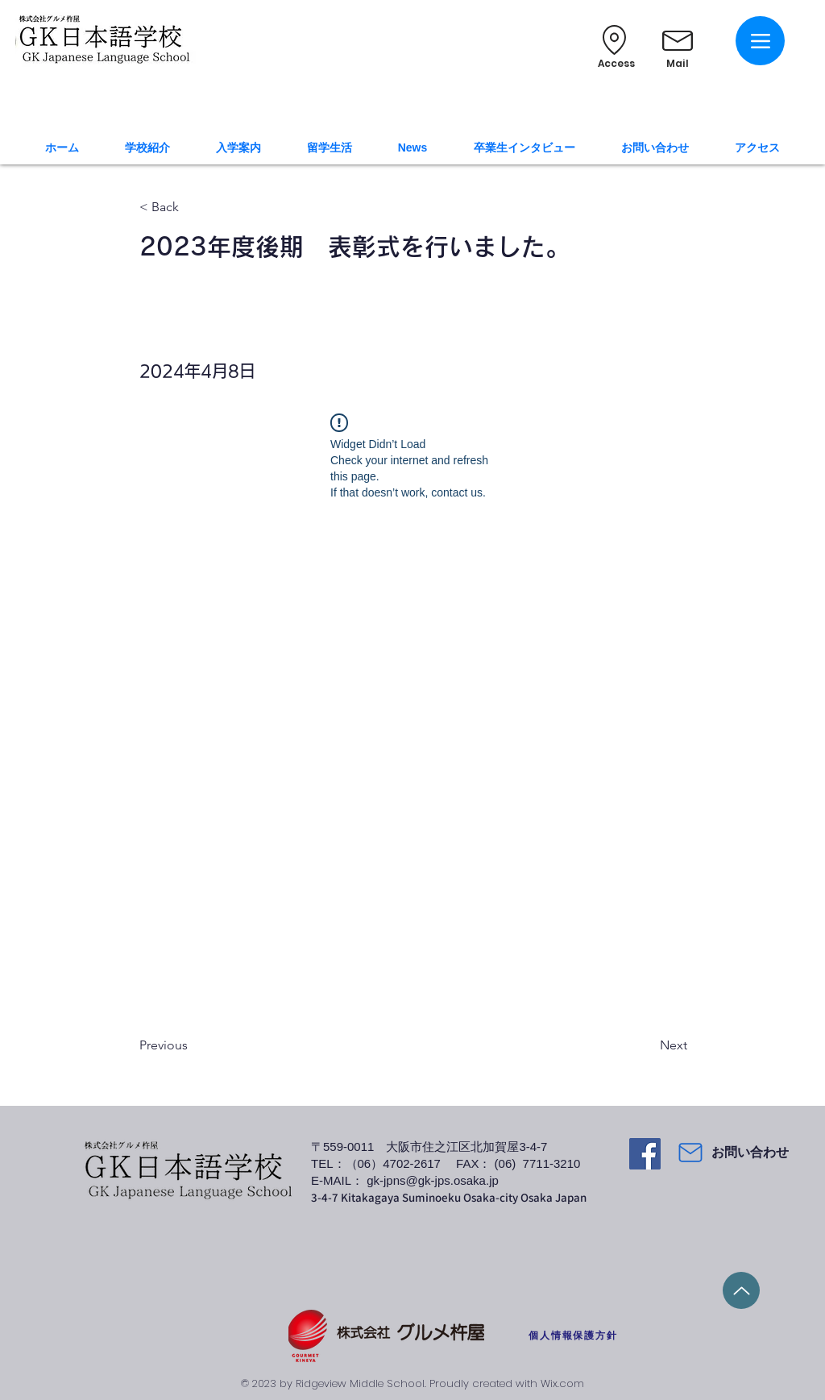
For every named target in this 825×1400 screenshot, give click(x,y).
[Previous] (192, 1045)
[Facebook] (645, 1153)
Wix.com (562, 1383)
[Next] (647, 1045)
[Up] (741, 1290)
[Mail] (690, 1152)
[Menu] (760, 40)
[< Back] (192, 207)
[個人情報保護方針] (573, 1335)
